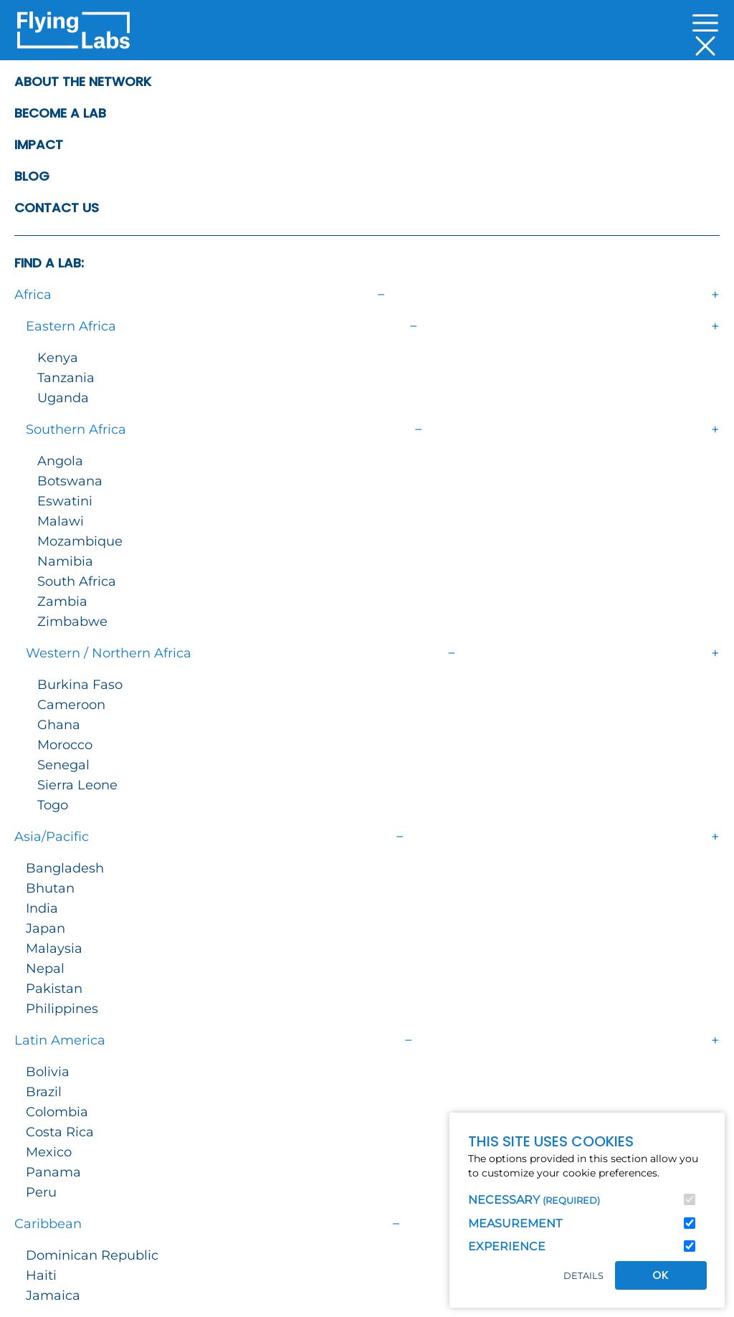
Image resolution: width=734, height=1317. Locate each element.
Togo (52, 805)
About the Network (82, 81)
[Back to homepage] (73, 34)
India (42, 908)
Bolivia (48, 1072)
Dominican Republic (92, 1255)
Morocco (64, 745)
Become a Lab (60, 113)
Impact (38, 144)
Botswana (70, 481)
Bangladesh (65, 868)
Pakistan (54, 989)
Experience (506, 1246)
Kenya (57, 358)
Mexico (49, 1152)
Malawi (60, 521)
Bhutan (50, 888)
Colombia (57, 1112)
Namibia (65, 561)
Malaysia (54, 948)
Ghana (58, 725)
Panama (53, 1172)
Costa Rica (60, 1132)
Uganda (63, 398)
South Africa (76, 581)
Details (583, 1275)
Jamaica (53, 1295)
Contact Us (56, 208)
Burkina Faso (80, 685)
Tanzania (66, 378)
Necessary (534, 1200)
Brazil (44, 1092)
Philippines (62, 1009)
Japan (45, 928)
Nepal (45, 968)
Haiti (41, 1275)
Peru (41, 1192)
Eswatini (64, 501)
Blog (31, 176)
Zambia (62, 601)
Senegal (63, 765)
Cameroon (71, 705)
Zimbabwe (72, 621)
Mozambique (80, 541)
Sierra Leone (77, 785)
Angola (60, 461)
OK (660, 1275)
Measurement (515, 1223)
